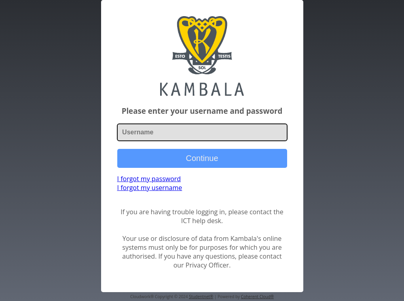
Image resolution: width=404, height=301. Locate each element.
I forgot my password (149, 178)
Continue (202, 158)
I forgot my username (149, 187)
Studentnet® (201, 296)
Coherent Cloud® (257, 296)
